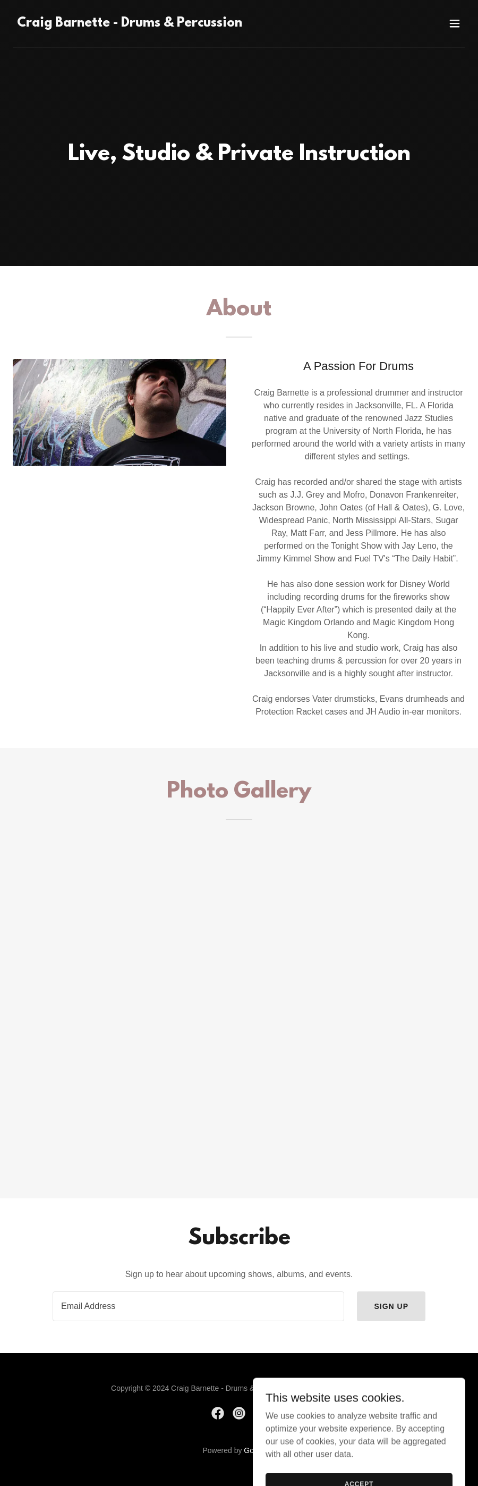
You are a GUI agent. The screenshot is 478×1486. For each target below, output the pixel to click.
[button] (454, 23)
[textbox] (198, 1306)
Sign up (391, 1306)
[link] (129, 23)
